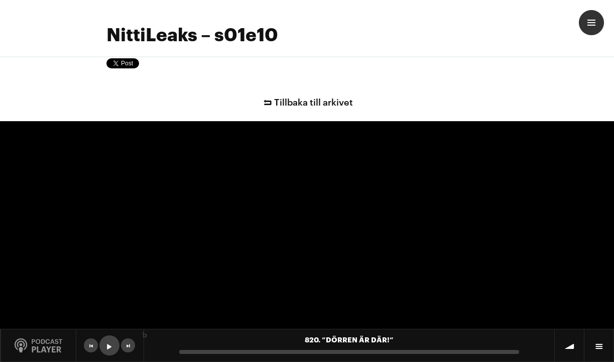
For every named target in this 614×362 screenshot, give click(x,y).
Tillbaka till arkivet (306, 101)
